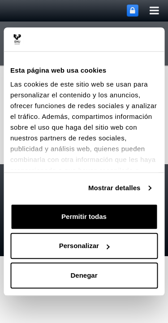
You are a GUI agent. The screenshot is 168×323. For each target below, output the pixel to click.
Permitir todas (84, 216)
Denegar (83, 275)
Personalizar (84, 245)
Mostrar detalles (114, 188)
